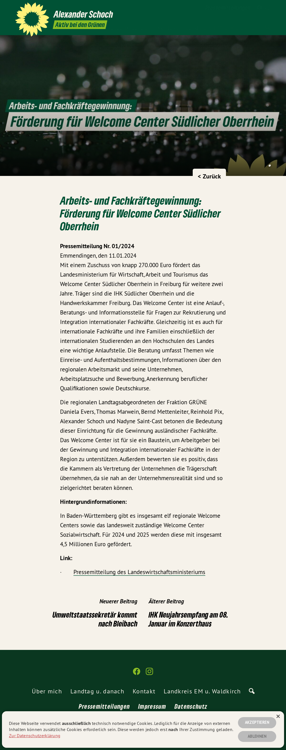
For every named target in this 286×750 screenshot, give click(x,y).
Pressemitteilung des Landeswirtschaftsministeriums (139, 572)
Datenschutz (191, 706)
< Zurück (209, 176)
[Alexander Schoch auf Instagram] (268, 7)
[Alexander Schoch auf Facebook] (259, 7)
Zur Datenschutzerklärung (34, 735)
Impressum (152, 706)
